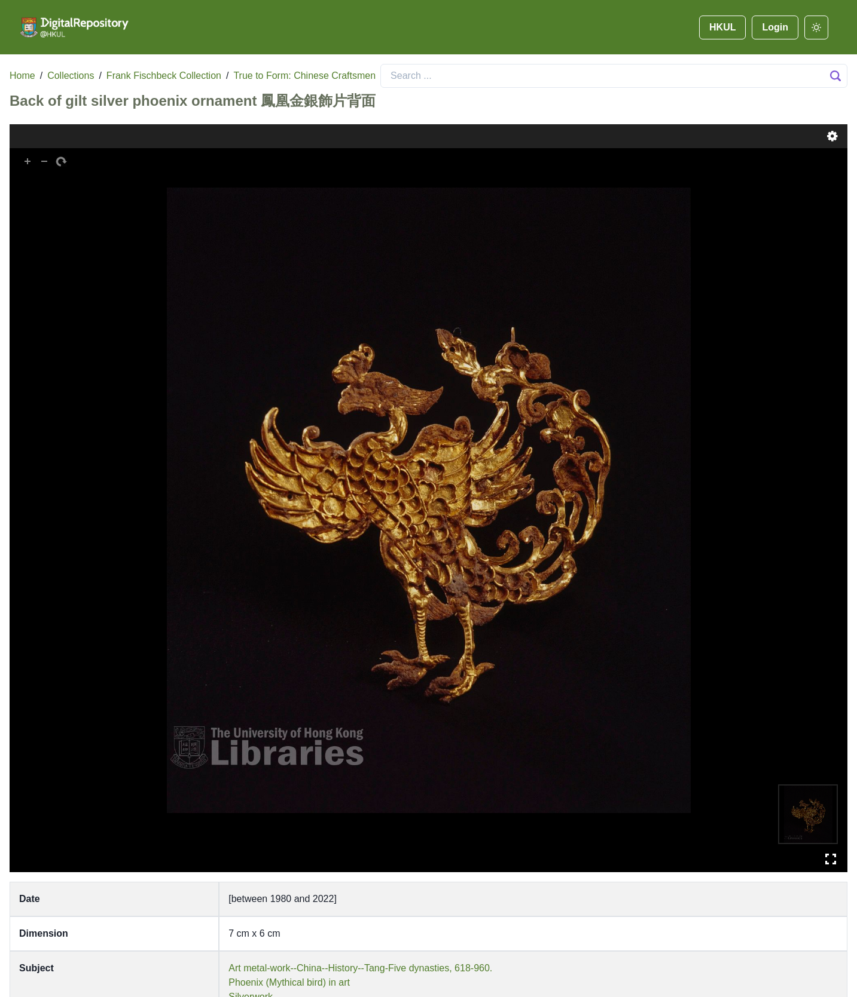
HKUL (722, 27)
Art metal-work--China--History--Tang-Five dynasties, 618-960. (360, 968)
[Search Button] (835, 76)
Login (775, 27)
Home (22, 75)
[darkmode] (816, 27)
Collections (70, 75)
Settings (832, 136)
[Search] (613, 76)
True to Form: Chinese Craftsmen (304, 75)
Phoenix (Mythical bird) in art (289, 982)
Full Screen (831, 859)
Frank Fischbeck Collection (163, 75)
